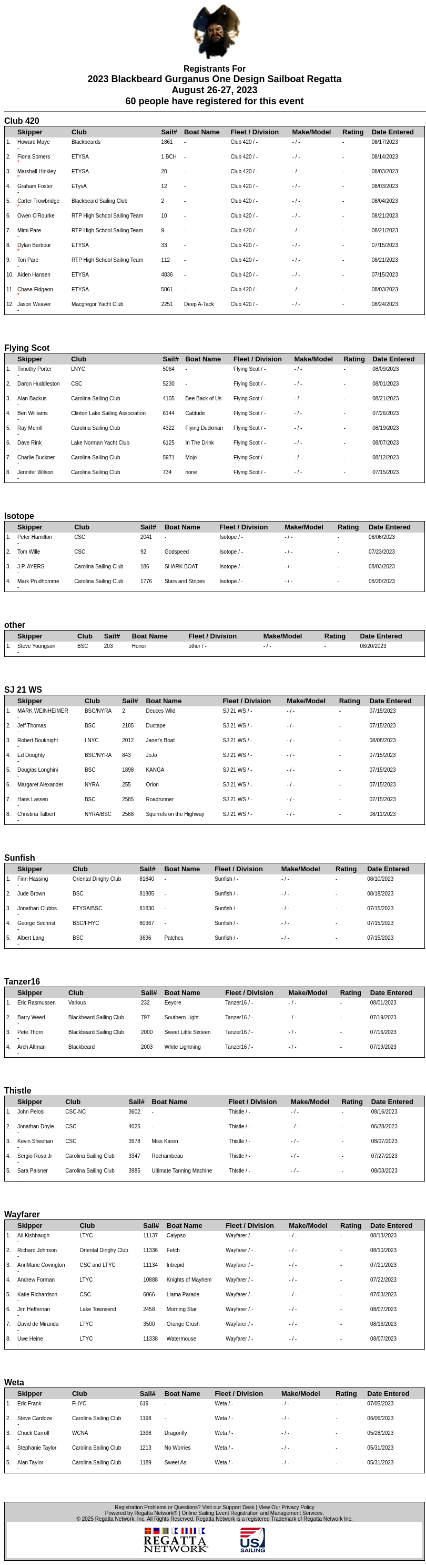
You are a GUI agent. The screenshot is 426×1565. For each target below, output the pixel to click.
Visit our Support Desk (228, 1507)
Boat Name (202, 132)
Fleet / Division (254, 132)
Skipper (30, 132)
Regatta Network (114, 1519)
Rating (352, 132)
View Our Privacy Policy (287, 1507)
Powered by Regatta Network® (141, 1513)
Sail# (169, 132)
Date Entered (393, 132)
